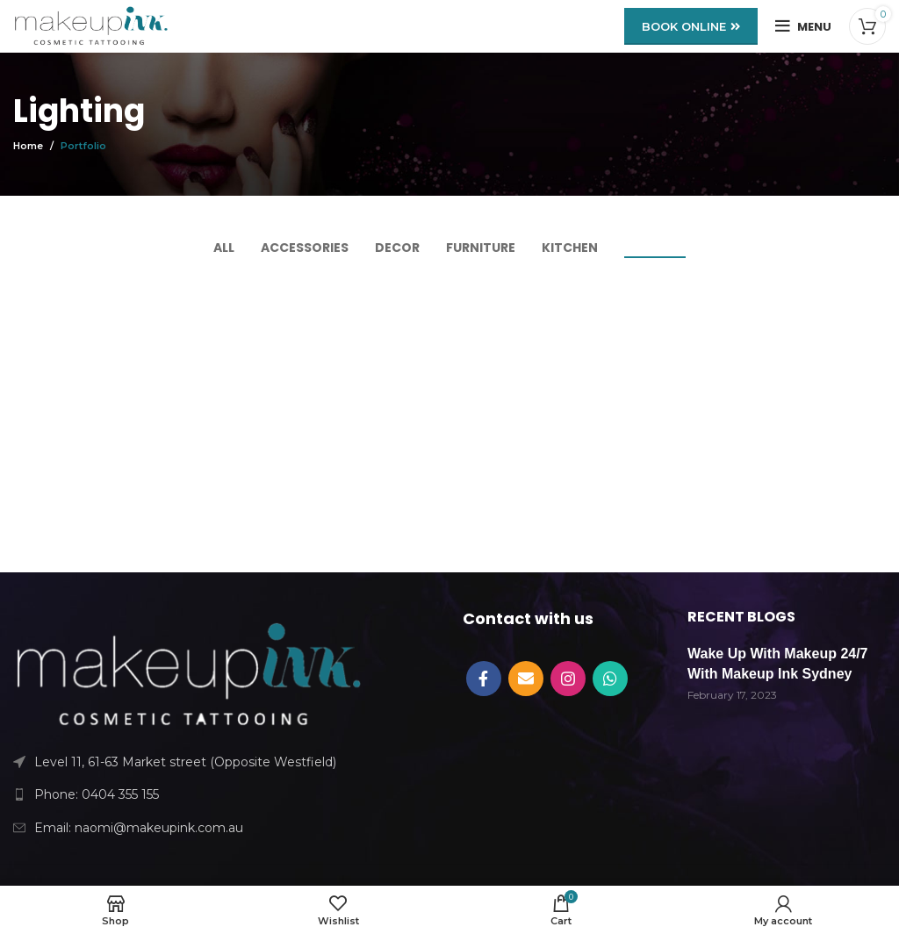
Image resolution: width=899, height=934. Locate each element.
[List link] (187, 794)
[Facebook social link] (483, 678)
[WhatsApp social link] (610, 678)
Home (28, 146)
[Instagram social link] (568, 678)
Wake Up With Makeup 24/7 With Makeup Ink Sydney (777, 663)
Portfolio (83, 146)
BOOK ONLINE (691, 26)
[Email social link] (525, 678)
